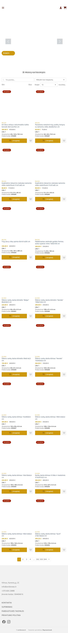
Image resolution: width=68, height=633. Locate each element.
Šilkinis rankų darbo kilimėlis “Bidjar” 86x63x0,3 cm (15, 301)
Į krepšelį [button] (16, 141)
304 (45, 559)
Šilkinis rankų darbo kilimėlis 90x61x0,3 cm (16, 359)
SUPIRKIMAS (7, 607)
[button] (30, 140)
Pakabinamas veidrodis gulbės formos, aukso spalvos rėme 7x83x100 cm (49, 243)
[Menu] (3, 8)
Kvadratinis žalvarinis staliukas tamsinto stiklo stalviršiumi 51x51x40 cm (17, 184)
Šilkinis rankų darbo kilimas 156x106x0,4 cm (17, 476)
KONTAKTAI (7, 602)
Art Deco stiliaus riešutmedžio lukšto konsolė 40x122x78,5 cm (15, 126)
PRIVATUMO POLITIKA (11, 615)
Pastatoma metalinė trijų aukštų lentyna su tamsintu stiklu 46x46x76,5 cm (50, 126)
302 (37, 559)
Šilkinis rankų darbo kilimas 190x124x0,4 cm (17, 535)
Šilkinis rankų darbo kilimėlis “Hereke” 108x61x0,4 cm (49, 301)
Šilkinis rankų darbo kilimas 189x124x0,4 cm (50, 418)
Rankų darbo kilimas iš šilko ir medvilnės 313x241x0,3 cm (50, 476)
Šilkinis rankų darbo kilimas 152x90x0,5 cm (16, 418)
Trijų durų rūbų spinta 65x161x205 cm (16, 242)
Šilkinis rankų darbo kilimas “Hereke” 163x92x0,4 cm (48, 359)
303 (41, 559)
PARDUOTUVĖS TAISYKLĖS (13, 611)
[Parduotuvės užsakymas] (50, 80)
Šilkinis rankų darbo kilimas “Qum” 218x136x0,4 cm (48, 535)
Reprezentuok (47, 630)
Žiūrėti (8, 53)
